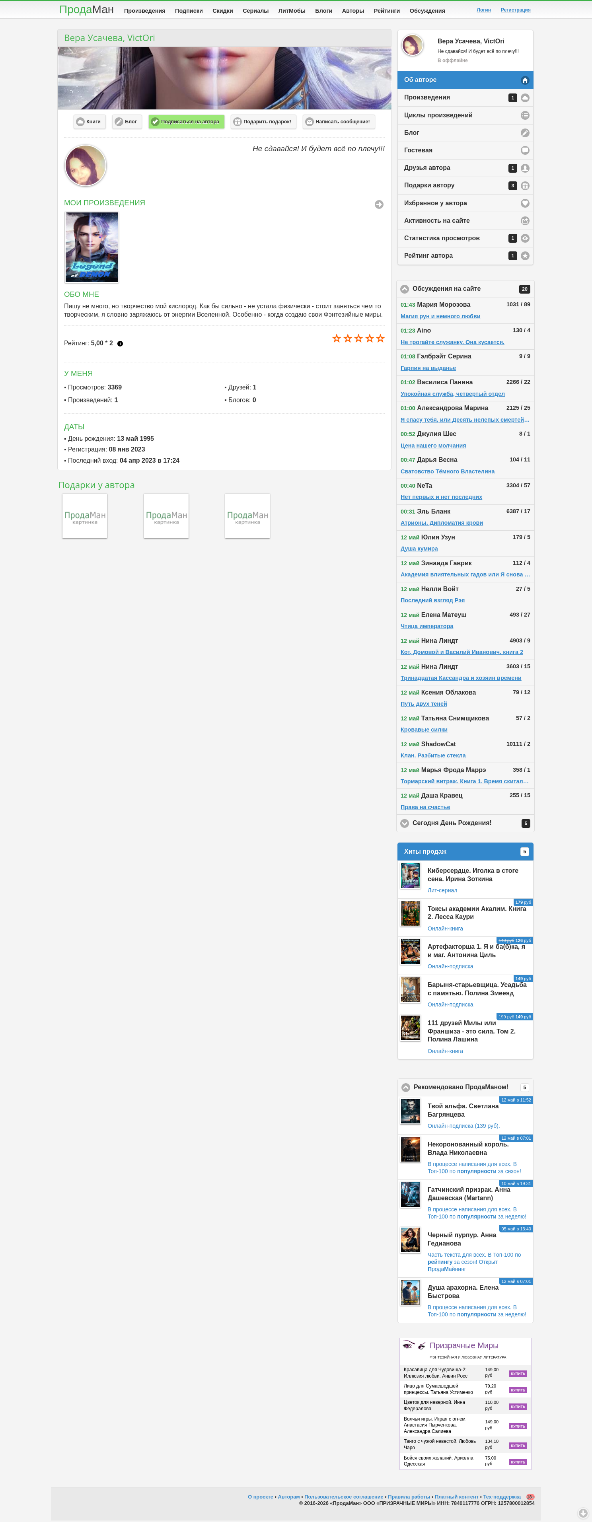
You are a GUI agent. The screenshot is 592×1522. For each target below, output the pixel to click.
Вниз (583, 1513)
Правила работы (409, 1498)
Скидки (222, 11)
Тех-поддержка (502, 1498)
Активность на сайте (437, 222)
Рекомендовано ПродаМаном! (474, 1089)
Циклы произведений (438, 116)
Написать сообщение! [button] (342, 123)
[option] (90, 248)
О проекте (260, 1498)
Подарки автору (460, 187)
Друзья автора (460, 169)
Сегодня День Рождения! (474, 825)
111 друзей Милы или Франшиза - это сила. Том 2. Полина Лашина (472, 1033)
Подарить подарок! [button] (267, 123)
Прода (86, 9)
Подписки (189, 11)
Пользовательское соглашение (343, 1498)
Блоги (323, 11)
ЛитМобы (292, 11)
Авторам (289, 1498)
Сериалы (256, 11)
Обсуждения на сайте (474, 290)
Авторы (353, 11)
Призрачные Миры (468, 1352)
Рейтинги (387, 11)
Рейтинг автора (460, 257)
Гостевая (418, 151)
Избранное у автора (435, 204)
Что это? (120, 345)
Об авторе (420, 81)
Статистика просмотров (460, 240)
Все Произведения (379, 206)
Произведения (145, 11)
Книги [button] (93, 123)
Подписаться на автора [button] (190, 123)
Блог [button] (131, 123)
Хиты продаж (466, 853)
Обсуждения (427, 11)
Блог (411, 134)
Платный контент (457, 1498)
